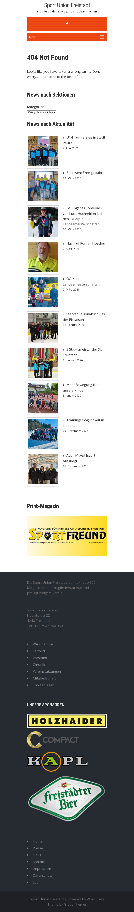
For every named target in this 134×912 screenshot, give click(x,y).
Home (37, 841)
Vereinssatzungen (47, 671)
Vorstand (40, 657)
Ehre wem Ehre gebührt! (85, 172)
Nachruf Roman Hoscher (85, 243)
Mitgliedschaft (44, 678)
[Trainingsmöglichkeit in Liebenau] (43, 434)
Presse (38, 848)
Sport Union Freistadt (67, 5)
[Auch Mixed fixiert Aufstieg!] (43, 470)
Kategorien (35, 106)
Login (37, 882)
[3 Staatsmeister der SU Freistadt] (43, 363)
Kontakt (39, 861)
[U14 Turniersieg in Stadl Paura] (43, 151)
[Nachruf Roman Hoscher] (43, 257)
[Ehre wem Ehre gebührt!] (43, 187)
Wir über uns (43, 644)
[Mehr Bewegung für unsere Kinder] (43, 399)
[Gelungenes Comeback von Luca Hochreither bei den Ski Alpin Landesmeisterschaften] (43, 222)
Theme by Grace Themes (67, 904)
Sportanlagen (43, 685)
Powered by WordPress (85, 899)
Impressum (42, 868)
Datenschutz (42, 875)
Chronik (39, 664)
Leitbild (39, 651)
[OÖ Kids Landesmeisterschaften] (43, 293)
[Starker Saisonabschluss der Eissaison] (43, 328)
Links (37, 855)
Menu (33, 37)
